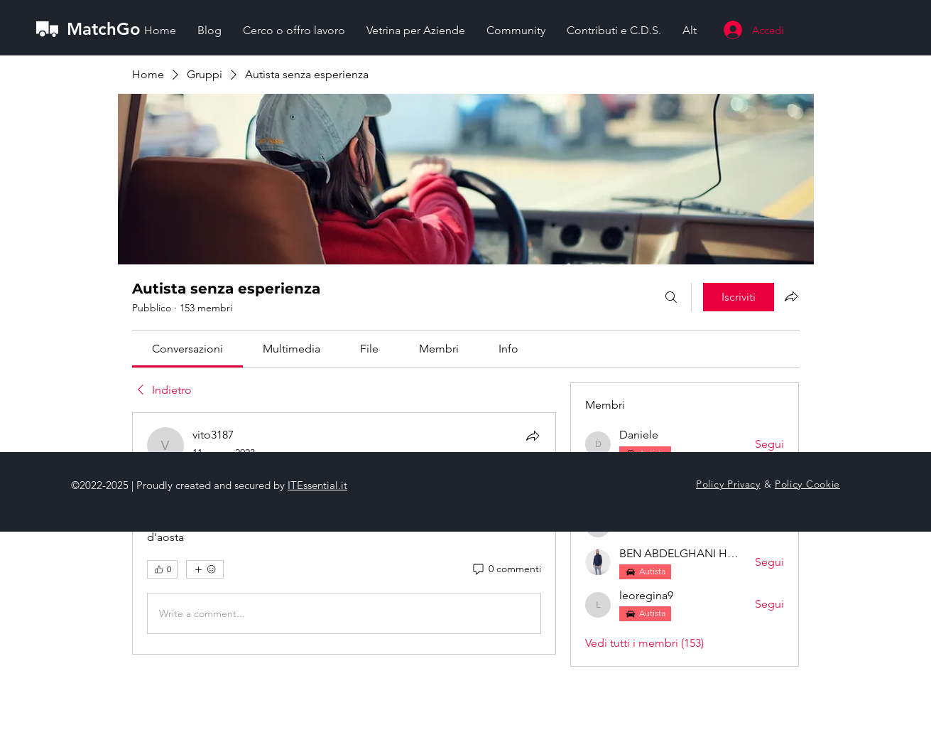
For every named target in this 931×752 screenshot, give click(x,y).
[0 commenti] (506, 569)
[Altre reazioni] (205, 569)
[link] (187, 348)
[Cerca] (671, 297)
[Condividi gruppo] (791, 296)
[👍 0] (162, 569)
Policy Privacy (728, 484)
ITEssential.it (317, 485)
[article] (344, 533)
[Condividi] (532, 435)
